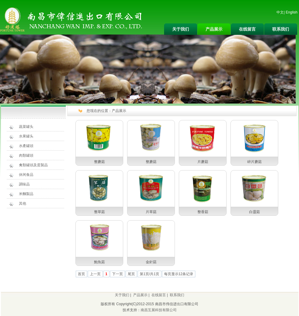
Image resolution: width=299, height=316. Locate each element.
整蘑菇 (99, 162)
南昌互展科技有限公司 (159, 310)
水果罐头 (26, 136)
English (291, 12)
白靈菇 (254, 212)
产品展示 (214, 29)
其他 (22, 203)
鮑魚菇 (99, 262)
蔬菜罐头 (26, 127)
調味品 (24, 184)
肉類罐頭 (26, 155)
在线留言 (247, 29)
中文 (280, 12)
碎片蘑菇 (254, 162)
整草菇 (99, 212)
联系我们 (280, 29)
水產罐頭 (26, 146)
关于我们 (180, 29)
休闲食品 (26, 175)
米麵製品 (26, 194)
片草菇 (151, 212)
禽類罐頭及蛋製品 (33, 165)
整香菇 (202, 212)
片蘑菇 (202, 162)
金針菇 (151, 262)
